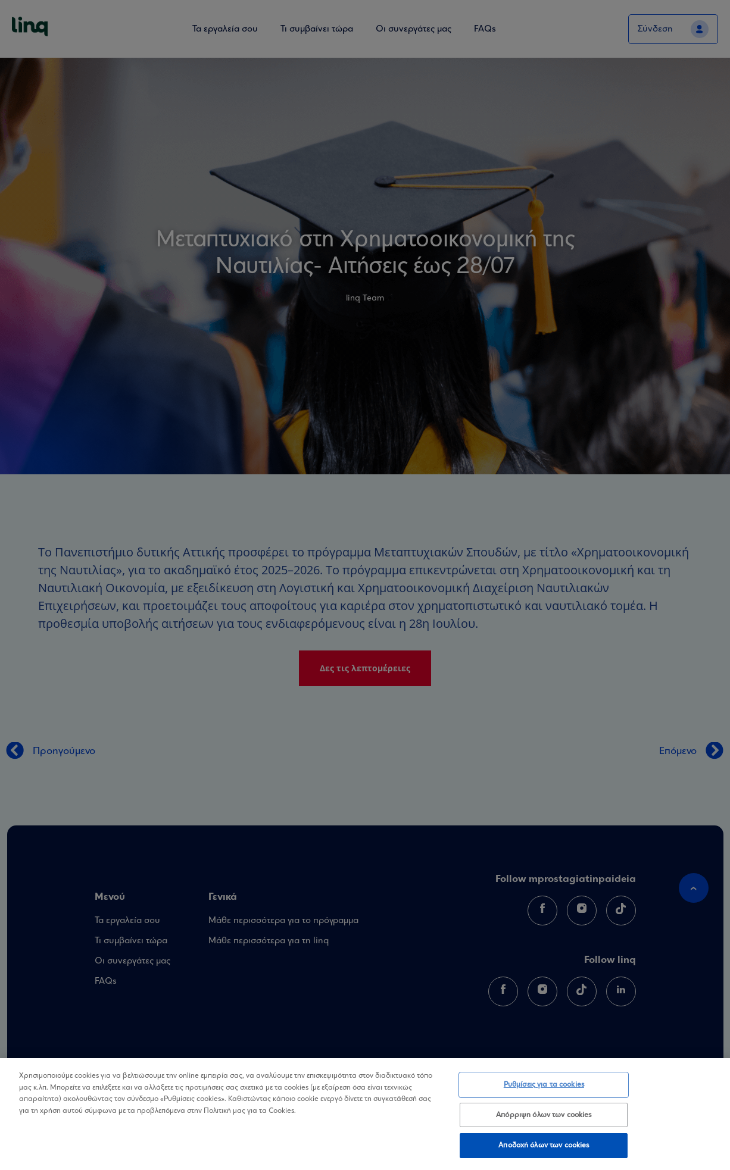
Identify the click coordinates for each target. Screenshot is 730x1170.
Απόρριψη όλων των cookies (543, 1117)
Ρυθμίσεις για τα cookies (544, 1087)
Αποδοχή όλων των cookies (543, 1148)
